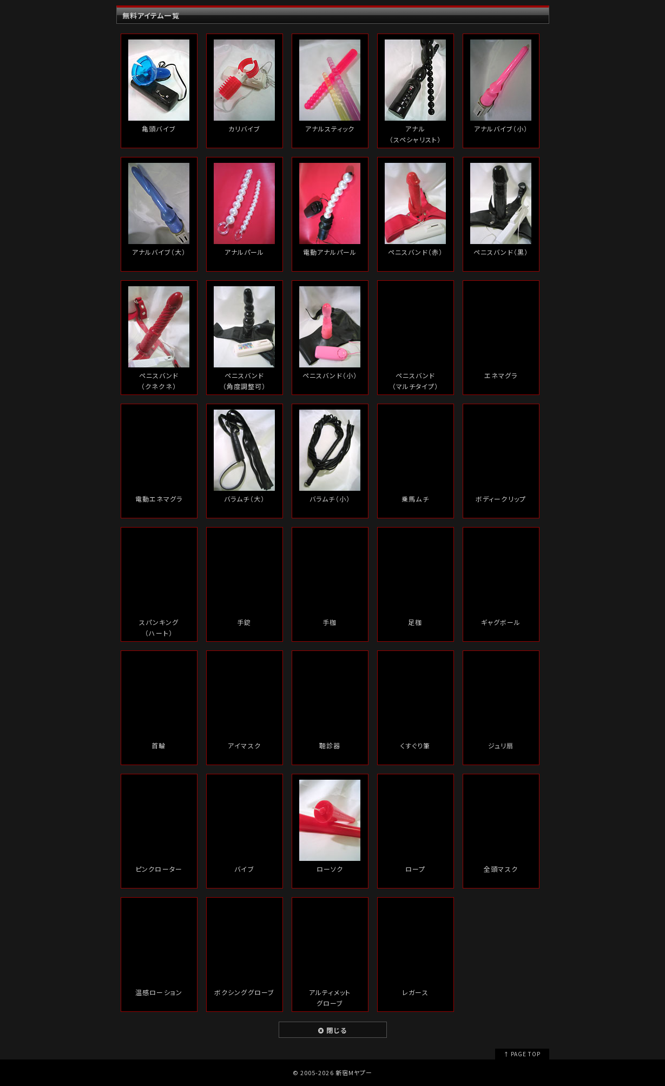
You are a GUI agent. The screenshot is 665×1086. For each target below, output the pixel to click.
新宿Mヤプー (353, 1072)
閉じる (332, 1030)
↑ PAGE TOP (522, 1054)
